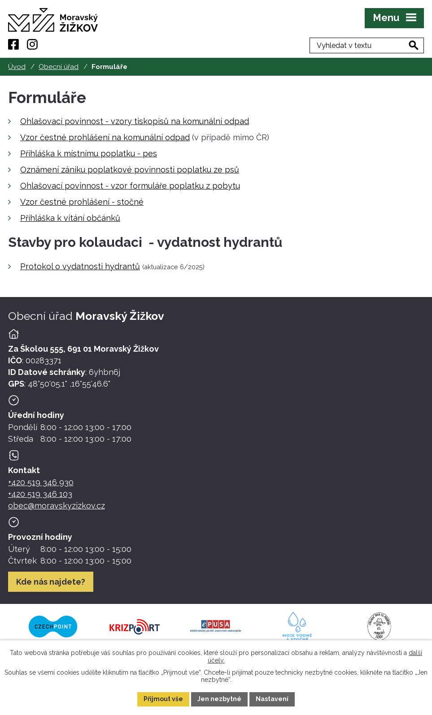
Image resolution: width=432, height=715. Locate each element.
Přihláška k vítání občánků (70, 218)
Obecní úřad (59, 67)
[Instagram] (32, 44)
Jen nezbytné (219, 698)
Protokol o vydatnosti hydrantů (80, 266)
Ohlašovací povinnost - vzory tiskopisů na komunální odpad (134, 121)
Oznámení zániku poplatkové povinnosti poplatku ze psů (129, 169)
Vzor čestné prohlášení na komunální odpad (105, 137)
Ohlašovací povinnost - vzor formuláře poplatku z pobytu (130, 185)
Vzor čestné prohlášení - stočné (82, 202)
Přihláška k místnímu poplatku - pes (88, 153)
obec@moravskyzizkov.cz (56, 505)
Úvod (17, 67)
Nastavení (272, 698)
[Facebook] (13, 44)
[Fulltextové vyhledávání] (377, 44)
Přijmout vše (163, 698)
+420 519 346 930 (41, 482)
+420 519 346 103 (40, 494)
